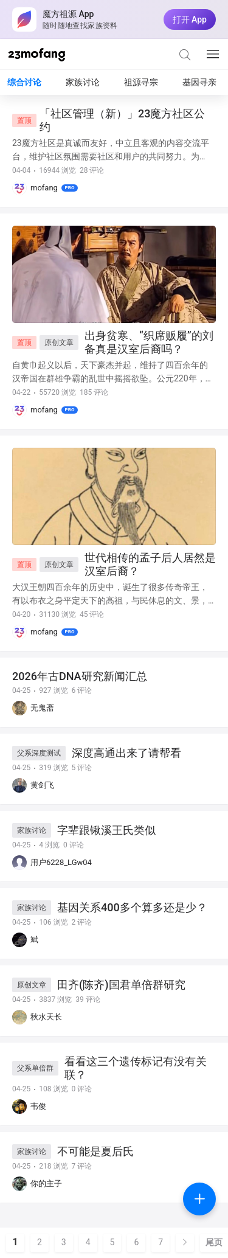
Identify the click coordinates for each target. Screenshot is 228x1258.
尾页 (214, 1242)
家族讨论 (83, 82)
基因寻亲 (199, 82)
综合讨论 (24, 82)
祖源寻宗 (141, 82)
